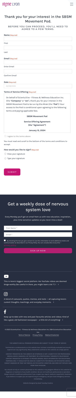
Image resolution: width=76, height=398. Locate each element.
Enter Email (9, 66)
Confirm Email (10, 75)
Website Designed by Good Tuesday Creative (38, 383)
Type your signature (16, 158)
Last (6, 52)
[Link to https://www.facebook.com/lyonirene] (37, 312)
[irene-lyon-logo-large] (11, 2)
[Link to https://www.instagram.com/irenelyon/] (37, 294)
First (6, 43)
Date (10, 82)
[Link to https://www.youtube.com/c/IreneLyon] (37, 276)
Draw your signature (16, 154)
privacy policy (10, 245)
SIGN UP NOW (38, 251)
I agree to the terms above (19, 136)
